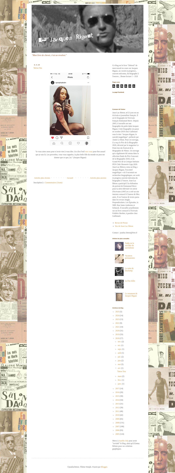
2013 (117, 404)
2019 (117, 334)
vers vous (89, 151)
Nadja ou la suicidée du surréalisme (129, 245)
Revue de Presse (121, 223)
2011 (117, 411)
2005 (117, 434)
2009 (117, 419)
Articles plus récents (42, 178)
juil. (119, 357)
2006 (117, 430)
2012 (117, 407)
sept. (120, 349)
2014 (117, 400)
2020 (117, 331)
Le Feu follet (130, 281)
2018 (117, 338)
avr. (119, 368)
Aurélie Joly (123, 441)
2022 (117, 323)
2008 (117, 423)
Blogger (104, 467)
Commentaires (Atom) (53, 183)
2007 (117, 426)
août (120, 353)
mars (120, 376)
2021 (117, 327)
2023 (117, 319)
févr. (120, 380)
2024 (117, 315)
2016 (117, 392)
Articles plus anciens (98, 178)
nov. (120, 342)
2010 (117, 415)
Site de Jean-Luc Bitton (124, 226)
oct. (119, 345)
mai (119, 364)
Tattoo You (38, 68)
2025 (117, 312)
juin (119, 360)
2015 (117, 396)
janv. (120, 384)
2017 (117, 388)
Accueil (70, 178)
